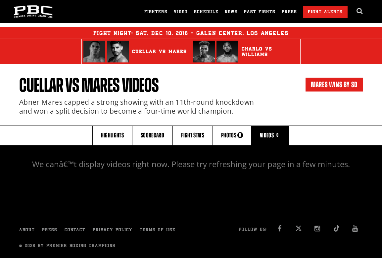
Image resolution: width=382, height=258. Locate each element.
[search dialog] (360, 11)
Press (289, 12)
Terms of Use (157, 230)
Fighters (155, 12)
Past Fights (259, 12)
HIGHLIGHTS (112, 135)
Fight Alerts (325, 12)
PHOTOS (232, 135)
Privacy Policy (112, 230)
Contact (75, 230)
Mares (100, 85)
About (27, 230)
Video (181, 12)
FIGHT (192, 135)
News (231, 12)
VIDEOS (270, 135)
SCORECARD (152, 135)
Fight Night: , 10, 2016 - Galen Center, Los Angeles (191, 33)
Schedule (206, 12)
